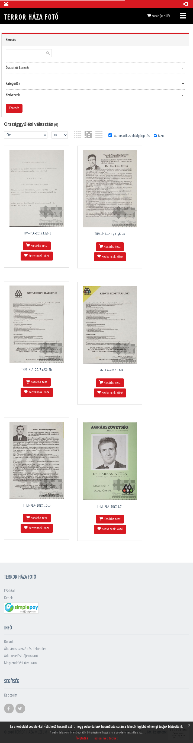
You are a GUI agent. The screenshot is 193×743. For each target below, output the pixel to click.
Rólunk (9, 642)
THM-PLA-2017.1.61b (36, 505)
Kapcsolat (10, 695)
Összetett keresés (17, 68)
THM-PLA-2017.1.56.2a (110, 234)
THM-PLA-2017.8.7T (110, 507)
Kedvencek (13, 95)
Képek (8, 598)
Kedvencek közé (37, 255)
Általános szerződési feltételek (25, 649)
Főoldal (9, 591)
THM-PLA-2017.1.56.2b (36, 370)
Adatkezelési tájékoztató (21, 656)
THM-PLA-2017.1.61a (110, 370)
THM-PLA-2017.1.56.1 (36, 233)
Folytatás (82, 738)
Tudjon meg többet (105, 738)
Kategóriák (13, 84)
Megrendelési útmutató (20, 663)
